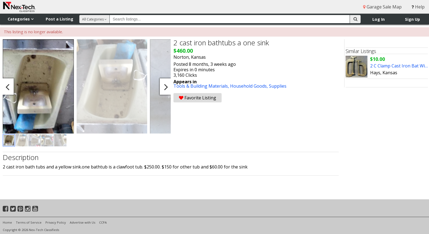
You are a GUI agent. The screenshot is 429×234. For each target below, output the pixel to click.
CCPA (103, 222)
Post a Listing (59, 19)
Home (7, 222)
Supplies (277, 86)
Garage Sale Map (382, 7)
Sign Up (412, 19)
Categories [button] (20, 19)
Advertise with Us (82, 222)
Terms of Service (29, 222)
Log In (378, 19)
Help (418, 7)
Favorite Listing (197, 98)
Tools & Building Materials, (201, 86)
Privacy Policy (55, 222)
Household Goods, (249, 86)
